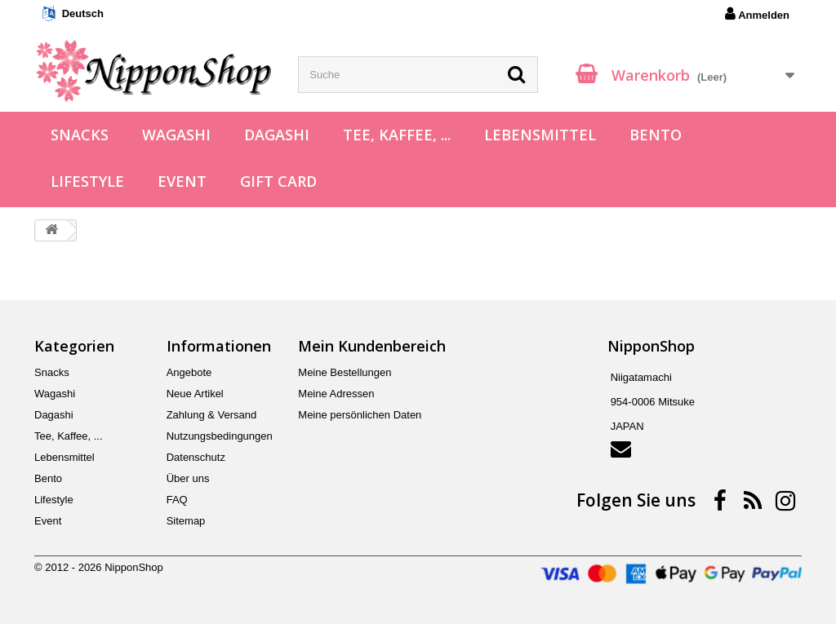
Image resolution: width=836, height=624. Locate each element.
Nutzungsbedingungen (220, 436)
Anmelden (757, 14)
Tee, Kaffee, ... (397, 134)
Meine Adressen (336, 393)
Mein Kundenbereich (372, 346)
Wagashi (176, 134)
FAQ (177, 499)
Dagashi (276, 134)
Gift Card (278, 181)
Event (182, 181)
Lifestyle (87, 181)
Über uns (188, 478)
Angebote (189, 372)
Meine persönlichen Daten (359, 415)
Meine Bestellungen (344, 372)
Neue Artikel (195, 393)
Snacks (80, 134)
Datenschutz (196, 457)
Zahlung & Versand (212, 415)
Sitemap (186, 521)
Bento (655, 134)
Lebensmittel (540, 134)
